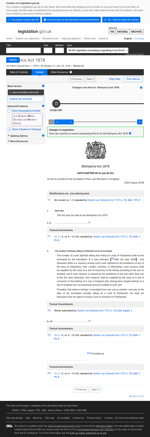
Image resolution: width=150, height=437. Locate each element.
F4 (88, 353)
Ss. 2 (56, 236)
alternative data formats (59, 405)
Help (27, 418)
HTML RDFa (70, 410)
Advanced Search (135, 54)
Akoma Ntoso (55, 410)
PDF (38, 410)
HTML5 (15, 410)
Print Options (133, 79)
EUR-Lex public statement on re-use (88, 433)
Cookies (108, 418)
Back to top (138, 396)
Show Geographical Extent (26, 110)
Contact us (78, 418)
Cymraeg (139, 38)
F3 (89, 321)
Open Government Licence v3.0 (64, 426)
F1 (89, 222)
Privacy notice (94, 418)
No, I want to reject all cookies (123, 19)
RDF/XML (82, 410)
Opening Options (17, 135)
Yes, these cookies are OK (25, 19)
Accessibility (63, 418)
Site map (49, 418)
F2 (112, 258)
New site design (14, 418)
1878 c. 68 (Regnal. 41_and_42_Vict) (51, 65)
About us (37, 418)
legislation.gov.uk (28, 30)
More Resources (59, 72)
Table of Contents (19, 72)
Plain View (114, 79)
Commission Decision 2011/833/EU (95, 429)
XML (44, 410)
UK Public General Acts (18, 65)
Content (39, 72)
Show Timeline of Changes (26, 129)
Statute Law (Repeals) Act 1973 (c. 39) (107, 200)
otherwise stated (104, 426)
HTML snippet (28, 410)
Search (13, 59)
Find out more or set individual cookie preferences (73, 19)
